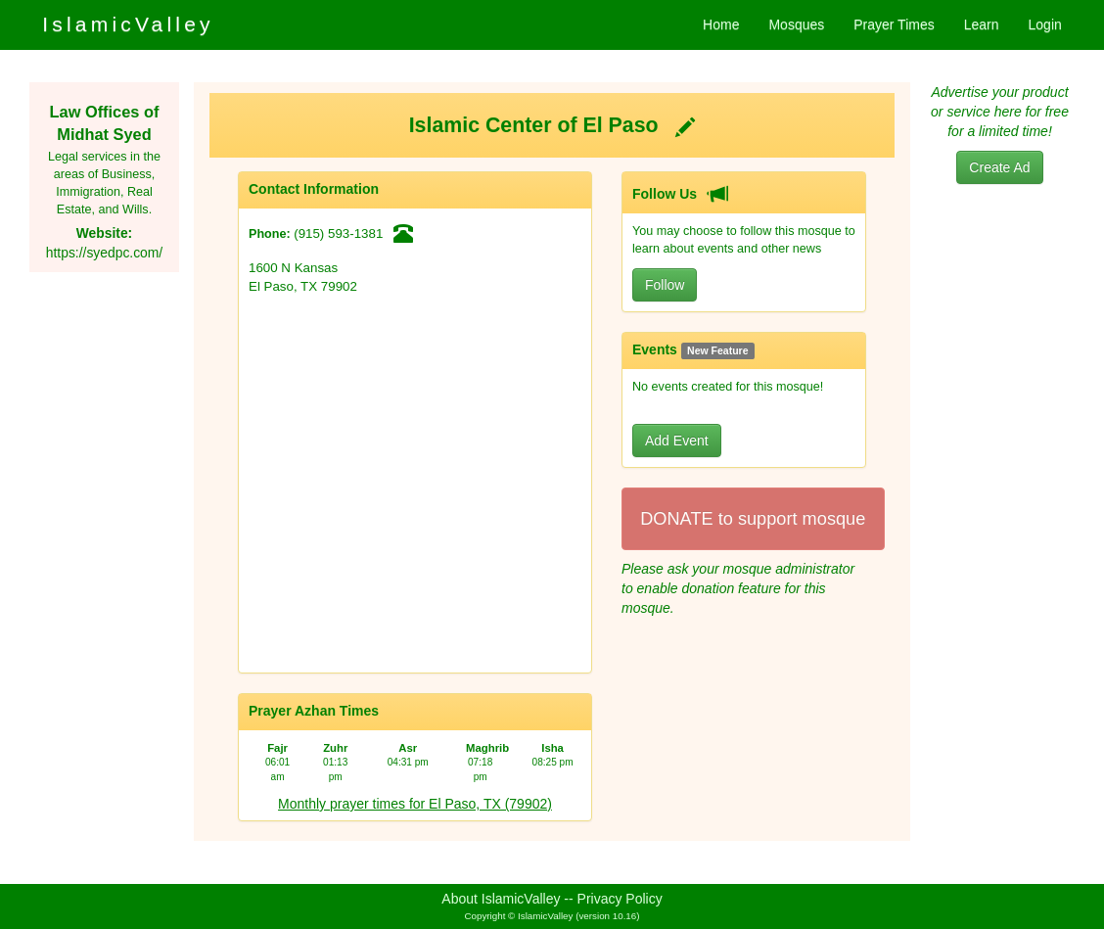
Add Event (677, 440)
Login (1045, 24)
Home (721, 24)
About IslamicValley (500, 898)
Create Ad (999, 167)
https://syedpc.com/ (104, 252)
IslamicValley (128, 24)
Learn (981, 24)
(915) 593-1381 (338, 233)
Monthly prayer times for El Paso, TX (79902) (415, 804)
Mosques (796, 24)
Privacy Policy (620, 898)
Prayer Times (893, 24)
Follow (664, 285)
